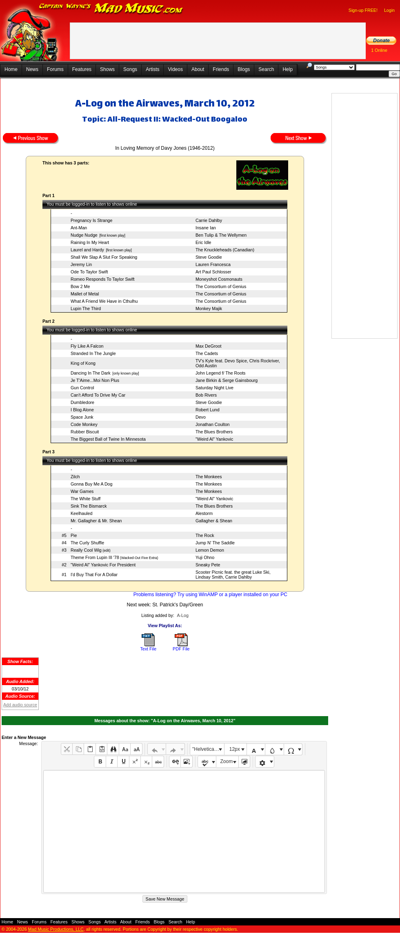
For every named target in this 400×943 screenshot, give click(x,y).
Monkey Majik (209, 308)
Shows (107, 69)
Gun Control (82, 387)
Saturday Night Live (214, 387)
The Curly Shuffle (87, 542)
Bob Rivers (206, 395)
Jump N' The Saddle (215, 542)
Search (266, 69)
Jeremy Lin (81, 264)
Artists (152, 69)
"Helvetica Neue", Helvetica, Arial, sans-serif (208, 749)
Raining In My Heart (90, 242)
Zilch (75, 476)
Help (287, 69)
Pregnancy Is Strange (91, 220)
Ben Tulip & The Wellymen (221, 235)
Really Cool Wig (86, 550)
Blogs (244, 69)
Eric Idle (203, 242)
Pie (74, 535)
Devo (201, 417)
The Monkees (209, 476)
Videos (175, 69)
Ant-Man (79, 227)
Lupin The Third (86, 308)
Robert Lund (208, 409)
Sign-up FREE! (363, 10)
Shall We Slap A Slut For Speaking (104, 257)
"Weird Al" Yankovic (214, 439)
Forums (55, 69)
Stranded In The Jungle (93, 353)
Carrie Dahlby (209, 220)
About (197, 69)
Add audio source (20, 704)
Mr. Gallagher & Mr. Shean (96, 520)
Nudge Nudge (84, 235)
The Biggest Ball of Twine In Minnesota (108, 439)
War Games (82, 491)
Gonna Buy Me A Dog (91, 483)
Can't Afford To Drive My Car (98, 395)
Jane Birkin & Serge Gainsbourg (227, 380)
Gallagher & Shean (214, 520)
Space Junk (82, 417)
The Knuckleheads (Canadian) (225, 249)
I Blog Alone (82, 409)
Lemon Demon (210, 550)
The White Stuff (85, 498)
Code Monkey (84, 424)
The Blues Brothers (214, 431)
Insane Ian (206, 227)
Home (11, 69)
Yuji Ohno (205, 557)
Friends (221, 69)
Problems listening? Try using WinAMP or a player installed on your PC (210, 594)
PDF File (181, 648)
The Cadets (207, 353)
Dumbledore (82, 402)
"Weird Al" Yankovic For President (103, 564)
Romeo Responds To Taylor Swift (103, 279)
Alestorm (204, 513)
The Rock (205, 535)
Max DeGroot (208, 346)
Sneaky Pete (208, 564)
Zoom (226, 761)
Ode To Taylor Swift (89, 271)
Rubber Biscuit (85, 431)
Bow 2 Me (80, 286)
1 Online (379, 50)
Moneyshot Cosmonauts (219, 279)
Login (389, 10)
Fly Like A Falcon (87, 346)
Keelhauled (81, 513)
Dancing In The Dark (91, 373)
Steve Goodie (209, 257)
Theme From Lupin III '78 (95, 557)
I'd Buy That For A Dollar (94, 574)
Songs (130, 69)
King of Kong (83, 363)
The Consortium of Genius (221, 286)
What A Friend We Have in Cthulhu (104, 301)
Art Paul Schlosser (213, 271)
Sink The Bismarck (89, 506)
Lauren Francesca (213, 264)
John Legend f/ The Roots (220, 373)
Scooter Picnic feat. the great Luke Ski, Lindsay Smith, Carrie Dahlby (233, 574)
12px (234, 749)
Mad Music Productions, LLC (56, 929)
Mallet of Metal (85, 293)
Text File (148, 648)
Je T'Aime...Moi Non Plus (95, 380)
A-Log (182, 615)
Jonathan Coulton (213, 424)
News (32, 69)
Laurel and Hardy (87, 249)
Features (81, 69)
